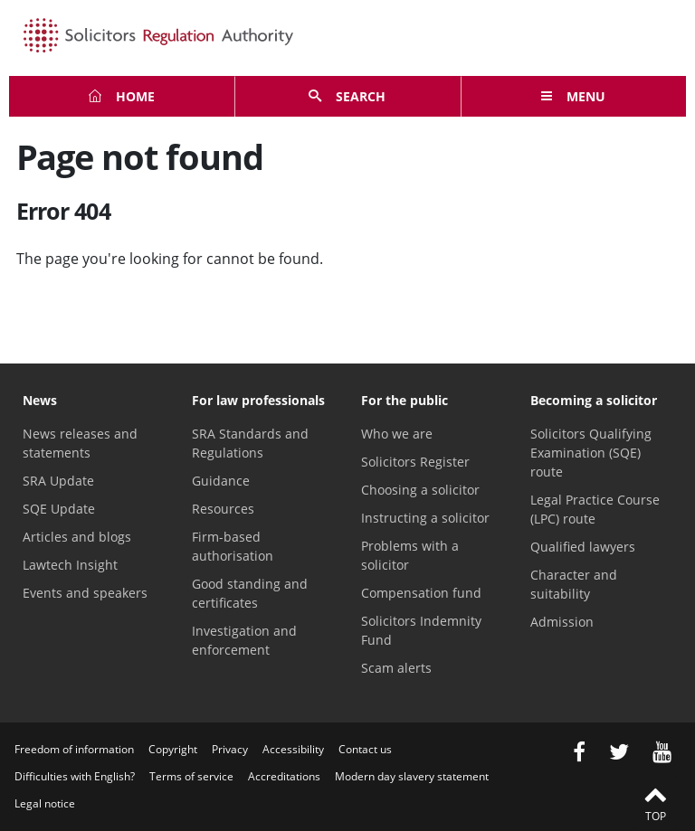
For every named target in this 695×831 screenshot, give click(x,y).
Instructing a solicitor (425, 517)
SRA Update (58, 480)
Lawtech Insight (70, 564)
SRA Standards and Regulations (250, 443)
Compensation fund (421, 592)
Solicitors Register (415, 461)
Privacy (230, 749)
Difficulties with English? (74, 776)
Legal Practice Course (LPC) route (595, 509)
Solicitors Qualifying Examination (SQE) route (591, 452)
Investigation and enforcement (244, 640)
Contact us (365, 749)
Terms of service (191, 776)
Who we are (397, 433)
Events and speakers (85, 592)
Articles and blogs (77, 536)
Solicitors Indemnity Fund (421, 630)
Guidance (221, 480)
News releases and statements (80, 443)
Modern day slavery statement (412, 776)
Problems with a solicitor (410, 555)
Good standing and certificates (250, 593)
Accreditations (284, 776)
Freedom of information (74, 749)
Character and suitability (573, 584)
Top (655, 803)
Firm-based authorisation (232, 546)
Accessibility (293, 749)
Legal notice (44, 803)
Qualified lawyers (582, 546)
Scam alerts (396, 667)
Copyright (172, 749)
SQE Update (59, 508)
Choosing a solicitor (420, 489)
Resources (223, 508)
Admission (562, 621)
